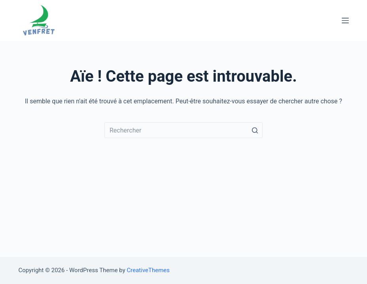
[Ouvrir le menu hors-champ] (345, 20)
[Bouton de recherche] (255, 130)
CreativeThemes (148, 270)
